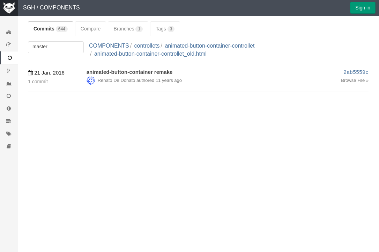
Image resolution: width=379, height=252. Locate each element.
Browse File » (355, 80)
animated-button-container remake (130, 72)
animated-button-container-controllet (209, 46)
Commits (51, 29)
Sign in (362, 7)
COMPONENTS (60, 7)
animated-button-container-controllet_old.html (150, 54)
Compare (91, 28)
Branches (128, 29)
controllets (147, 46)
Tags (165, 29)
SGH (29, 7)
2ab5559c (356, 73)
